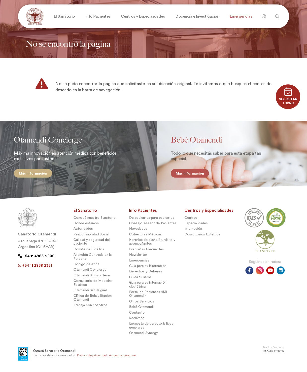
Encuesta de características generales (151, 327)
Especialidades (196, 225)
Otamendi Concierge (89, 271)
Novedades (138, 230)
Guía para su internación (148, 267)
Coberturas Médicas (145, 236)
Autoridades (83, 230)
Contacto (137, 314)
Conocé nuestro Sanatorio (94, 219)
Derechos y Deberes (145, 273)
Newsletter (138, 256)
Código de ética (86, 266)
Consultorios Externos (202, 236)
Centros (191, 219)
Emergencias (139, 262)
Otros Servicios (141, 303)
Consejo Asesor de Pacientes (152, 225)
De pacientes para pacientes (151, 219)
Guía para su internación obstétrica (148, 286)
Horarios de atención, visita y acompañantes (152, 243)
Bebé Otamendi (141, 308)
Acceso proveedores (122, 357)
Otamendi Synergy (143, 334)
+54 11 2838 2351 (35, 267)
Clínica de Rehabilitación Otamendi (92, 299)
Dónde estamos (86, 225)
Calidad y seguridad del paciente (91, 243)
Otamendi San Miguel (90, 292)
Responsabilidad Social (91, 236)
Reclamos (136, 320)
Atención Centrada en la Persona (92, 258)
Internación (193, 230)
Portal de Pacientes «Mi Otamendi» (148, 295)
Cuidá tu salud (140, 278)
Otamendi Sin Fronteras (92, 277)
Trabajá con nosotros (90, 307)
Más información (34, 173)
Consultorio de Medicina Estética (92, 284)
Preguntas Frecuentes (146, 251)
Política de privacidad (92, 357)
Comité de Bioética (88, 251)
